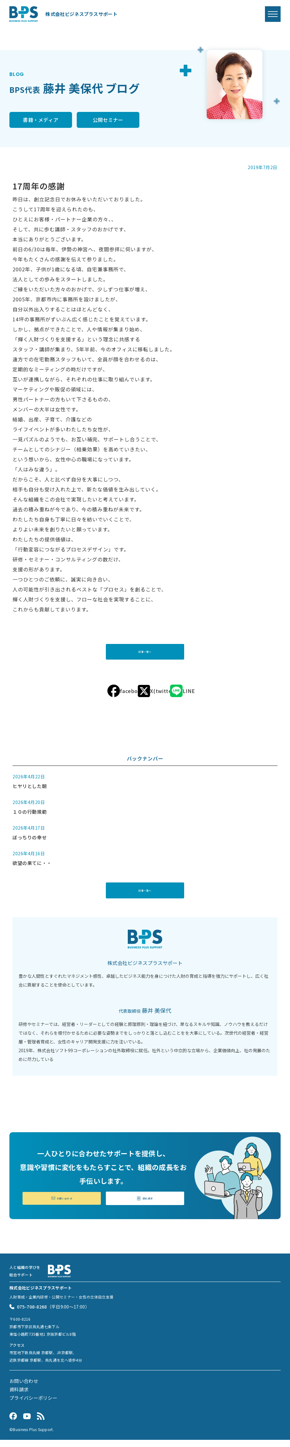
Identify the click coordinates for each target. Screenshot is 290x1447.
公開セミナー (108, 120)
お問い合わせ (62, 1204)
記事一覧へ (145, 653)
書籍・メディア (40, 120)
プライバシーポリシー (33, 1405)
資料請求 (145, 1204)
